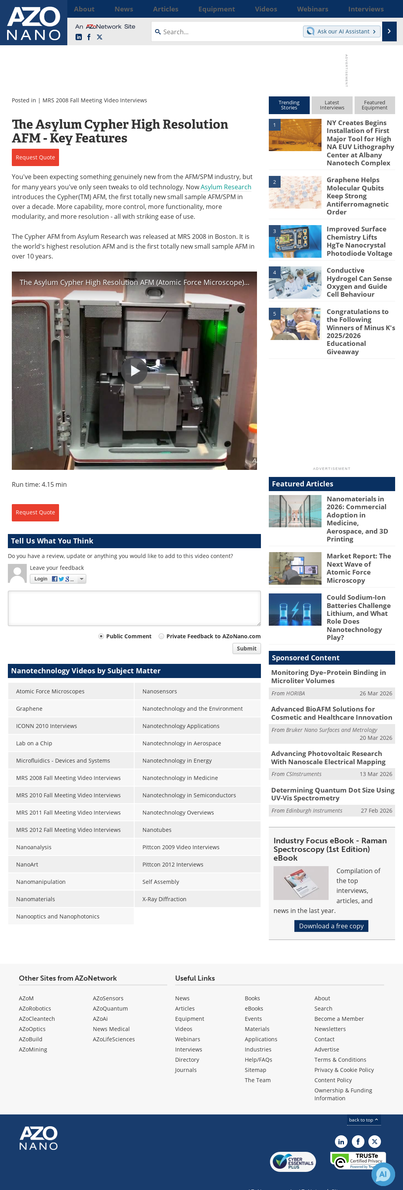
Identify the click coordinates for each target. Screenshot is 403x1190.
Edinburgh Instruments (314, 750)
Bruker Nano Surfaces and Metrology (331, 672)
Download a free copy (331, 865)
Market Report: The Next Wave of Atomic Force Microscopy (358, 523)
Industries (258, 1034)
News (182, 983)
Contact (324, 1023)
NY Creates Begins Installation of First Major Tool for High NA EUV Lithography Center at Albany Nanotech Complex (360, 140)
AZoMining (33, 1034)
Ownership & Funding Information (343, 1079)
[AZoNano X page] (99, 37)
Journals (186, 1054)
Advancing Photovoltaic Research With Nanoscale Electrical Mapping (328, 699)
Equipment (189, 1003)
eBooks (254, 993)
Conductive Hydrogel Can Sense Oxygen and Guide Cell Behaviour (360, 266)
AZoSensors (108, 983)
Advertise (326, 1034)
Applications (261, 1023)
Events (253, 1003)
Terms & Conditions (340, 1044)
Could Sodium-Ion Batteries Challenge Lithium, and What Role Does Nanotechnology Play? (359, 570)
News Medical (111, 1013)
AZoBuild (31, 1023)
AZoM (26, 983)
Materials (257, 1013)
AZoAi (100, 1003)
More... (386, 9)
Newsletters (330, 1013)
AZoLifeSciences (114, 1023)
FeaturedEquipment (375, 105)
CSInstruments (304, 715)
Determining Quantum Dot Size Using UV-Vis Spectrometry (332, 734)
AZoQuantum (110, 993)
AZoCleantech (37, 1003)
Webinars (187, 1023)
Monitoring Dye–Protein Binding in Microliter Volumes (322, 622)
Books (252, 983)
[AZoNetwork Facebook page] (89, 37)
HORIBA (295, 638)
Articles (185, 993)
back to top (364, 1104)
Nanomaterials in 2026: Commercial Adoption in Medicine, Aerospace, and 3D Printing (359, 485)
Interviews (188, 1034)
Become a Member (339, 1003)
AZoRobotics (35, 993)
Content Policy (333, 1064)
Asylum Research (226, 187)
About (322, 983)
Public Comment (129, 636)
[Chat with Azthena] (383, 1174)
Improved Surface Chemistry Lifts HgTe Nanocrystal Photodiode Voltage (357, 229)
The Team (258, 1064)
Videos (183, 1013)
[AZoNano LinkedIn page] (79, 37)
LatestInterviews (332, 105)
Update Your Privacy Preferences (67, 1180)
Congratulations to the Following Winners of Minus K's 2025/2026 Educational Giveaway (360, 310)
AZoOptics (32, 1013)
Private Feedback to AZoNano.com (213, 636)
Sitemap (255, 1054)
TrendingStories (289, 105)
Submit (247, 648)
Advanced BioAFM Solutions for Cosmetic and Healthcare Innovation (332, 657)
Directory (187, 1044)
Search (323, 993)
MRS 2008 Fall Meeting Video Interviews (95, 100)
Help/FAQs (258, 1044)
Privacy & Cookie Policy (344, 1054)
